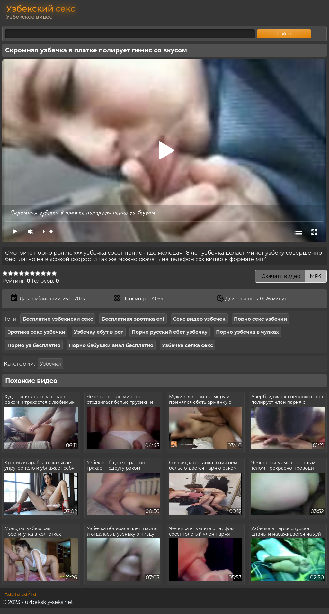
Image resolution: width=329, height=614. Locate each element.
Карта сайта (20, 594)
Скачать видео (290, 276)
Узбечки (50, 364)
